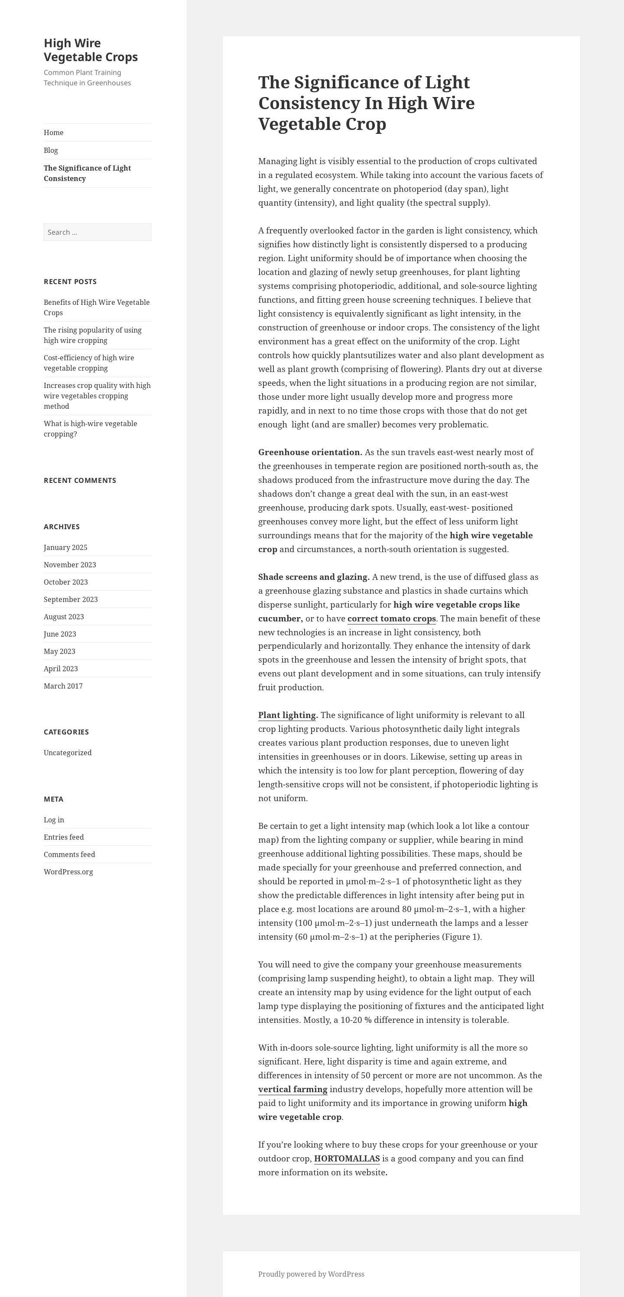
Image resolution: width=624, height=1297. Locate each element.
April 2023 (61, 668)
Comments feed (69, 854)
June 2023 (60, 634)
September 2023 (71, 599)
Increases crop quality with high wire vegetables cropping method (97, 396)
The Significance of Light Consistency (87, 173)
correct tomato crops (392, 618)
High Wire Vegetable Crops (91, 50)
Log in (54, 820)
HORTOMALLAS (347, 1158)
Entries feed (64, 837)
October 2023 (66, 582)
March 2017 (63, 686)
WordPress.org (68, 872)
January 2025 (66, 547)
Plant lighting (287, 715)
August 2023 (64, 616)
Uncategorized (68, 752)
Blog (51, 150)
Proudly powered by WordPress (311, 1274)
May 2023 (59, 651)
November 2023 (70, 564)
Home (54, 132)
